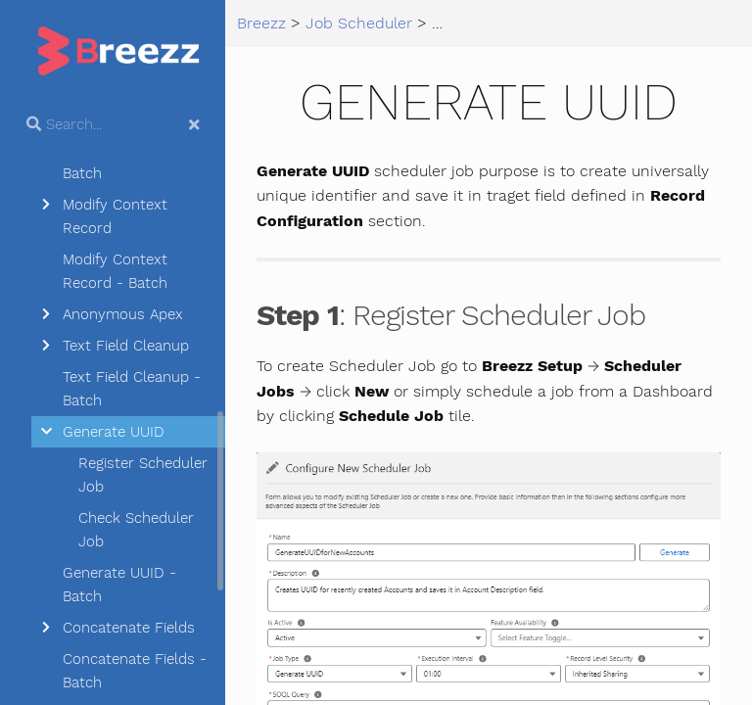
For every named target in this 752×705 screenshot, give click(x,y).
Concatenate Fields (129, 627)
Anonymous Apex (123, 314)
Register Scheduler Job (143, 474)
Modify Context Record (115, 216)
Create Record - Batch (118, 161)
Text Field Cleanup (126, 345)
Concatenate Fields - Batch (135, 670)
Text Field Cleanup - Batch (132, 388)
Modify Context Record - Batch (115, 271)
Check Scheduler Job (136, 529)
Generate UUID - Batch (119, 584)
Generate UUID (113, 432)
